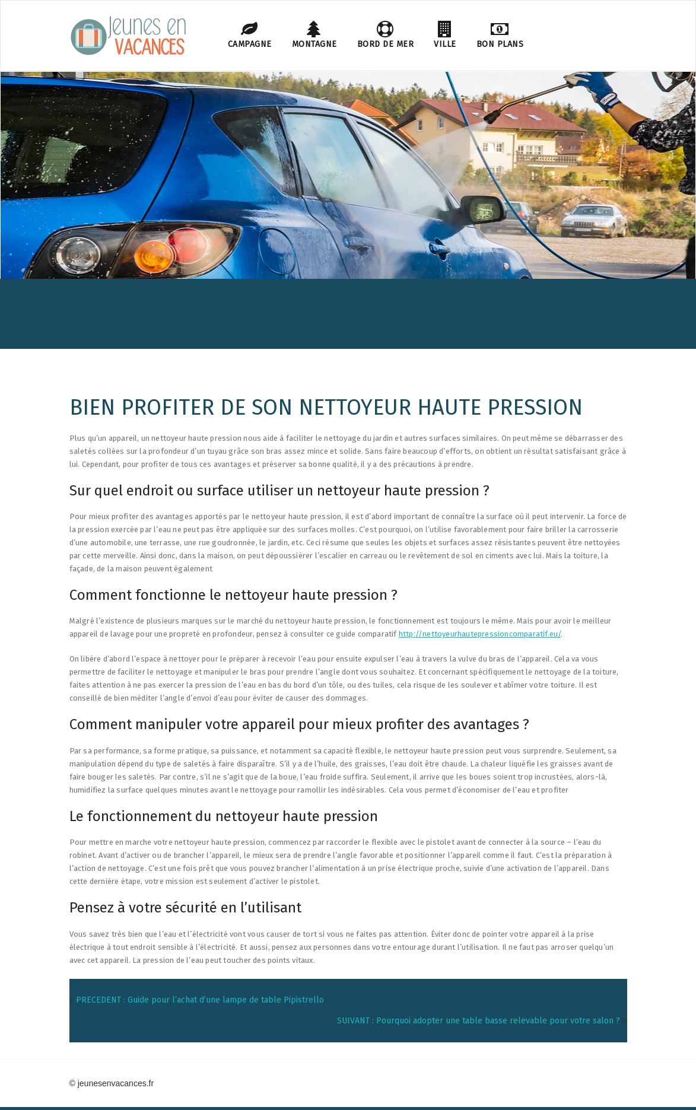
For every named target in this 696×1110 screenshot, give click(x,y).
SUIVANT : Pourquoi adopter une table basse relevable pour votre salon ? (478, 1021)
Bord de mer (385, 35)
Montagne (314, 35)
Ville (445, 35)
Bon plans (500, 35)
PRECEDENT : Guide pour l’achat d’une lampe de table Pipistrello (200, 1000)
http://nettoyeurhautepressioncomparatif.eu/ (480, 633)
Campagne (250, 35)
